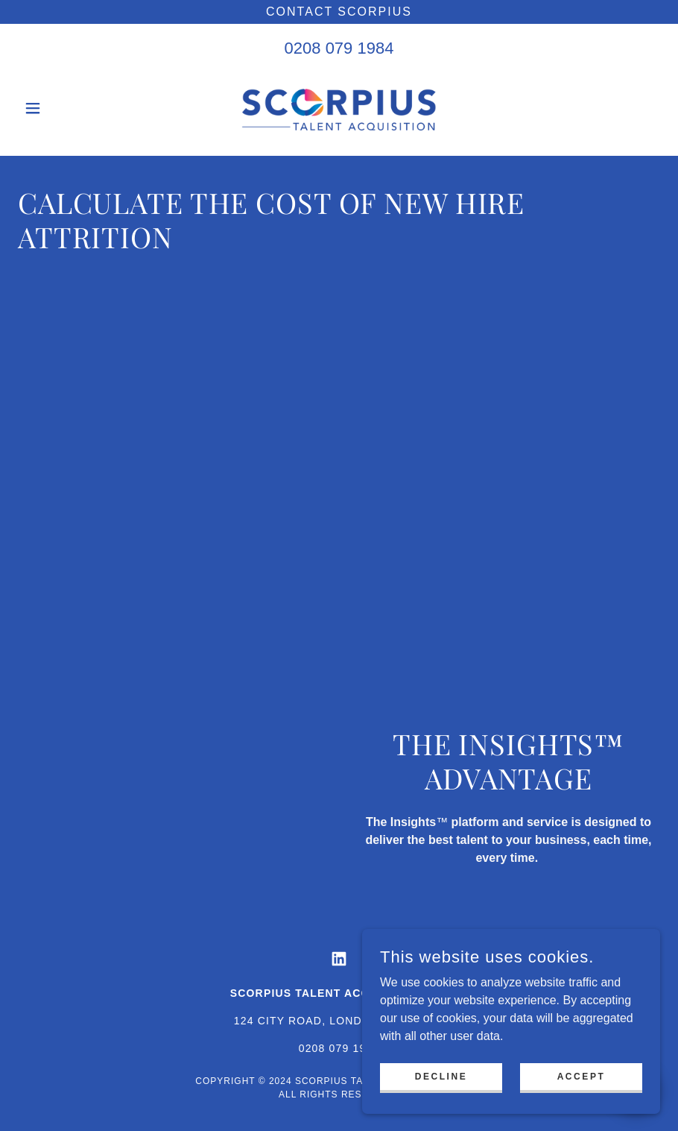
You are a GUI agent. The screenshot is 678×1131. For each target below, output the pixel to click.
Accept (581, 1076)
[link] (338, 108)
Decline (441, 1076)
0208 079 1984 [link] (339, 48)
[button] (66, 108)
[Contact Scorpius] (339, 12)
